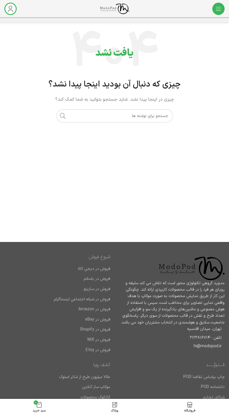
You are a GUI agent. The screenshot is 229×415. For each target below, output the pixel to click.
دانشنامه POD (213, 387)
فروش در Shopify (95, 330)
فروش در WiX (98, 340)
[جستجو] (114, 116)
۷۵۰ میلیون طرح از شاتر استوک (84, 377)
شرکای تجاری (214, 397)
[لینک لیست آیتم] (172, 338)
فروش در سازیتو (97, 289)
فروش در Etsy (98, 350)
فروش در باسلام (97, 279)
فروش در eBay (97, 320)
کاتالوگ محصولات (95, 397)
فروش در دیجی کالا (94, 269)
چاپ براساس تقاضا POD (204, 377)
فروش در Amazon (94, 309)
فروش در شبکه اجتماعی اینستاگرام (82, 299)
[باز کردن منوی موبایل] (218, 9)
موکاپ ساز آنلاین (96, 387)
